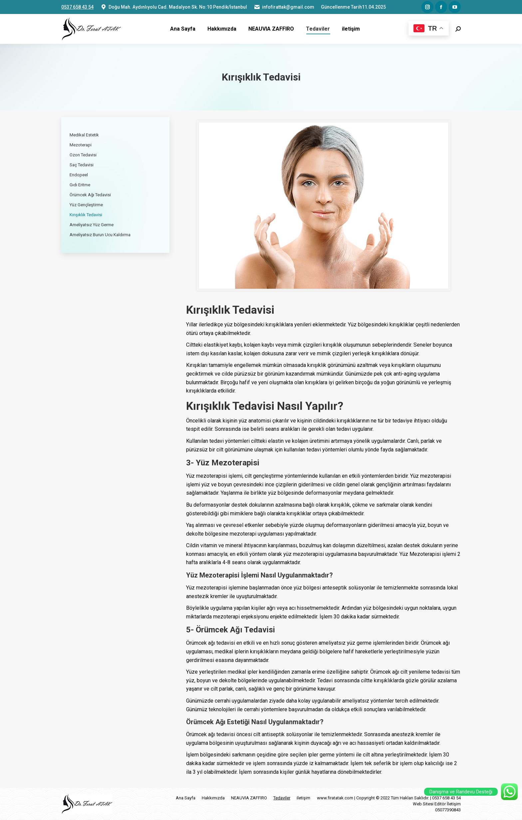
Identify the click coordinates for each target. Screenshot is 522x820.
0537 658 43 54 (77, 7)
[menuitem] (183, 29)
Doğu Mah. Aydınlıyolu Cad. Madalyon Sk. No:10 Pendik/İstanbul (173, 7)
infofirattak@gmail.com (284, 7)
